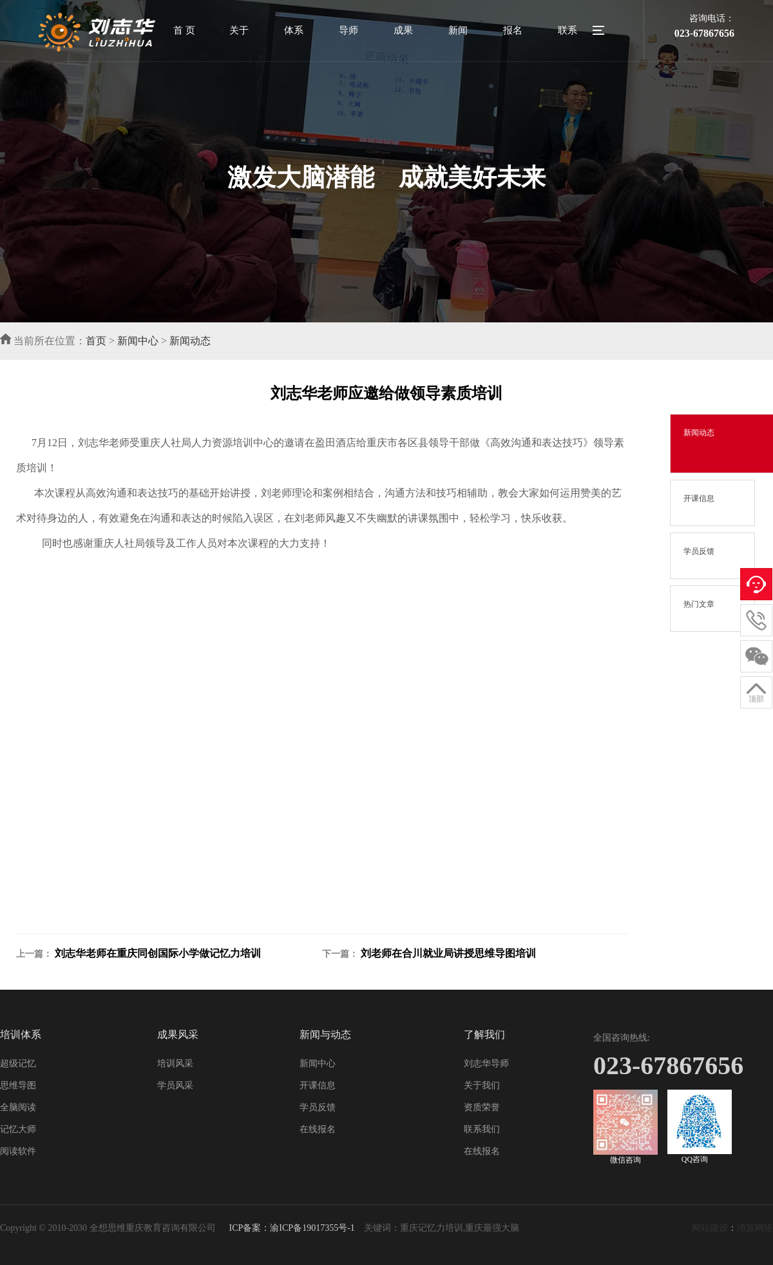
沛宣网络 (755, 1228)
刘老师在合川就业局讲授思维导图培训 (448, 953)
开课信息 (318, 1085)
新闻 (458, 30)
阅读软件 (18, 1151)
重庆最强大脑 (492, 1228)
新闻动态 (190, 340)
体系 (293, 30)
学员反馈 (318, 1107)
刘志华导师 (486, 1063)
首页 (96, 340)
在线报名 (318, 1129)
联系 (567, 30)
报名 (512, 30)
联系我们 (482, 1129)
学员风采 (175, 1085)
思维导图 (18, 1085)
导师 (348, 30)
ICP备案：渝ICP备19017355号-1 (291, 1228)
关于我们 (482, 1085)
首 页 (184, 30)
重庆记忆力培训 (431, 1228)
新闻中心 (137, 340)
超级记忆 (18, 1063)
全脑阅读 (18, 1107)
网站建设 (710, 1228)
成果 (403, 30)
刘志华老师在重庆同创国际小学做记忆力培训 (158, 953)
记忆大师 (18, 1129)
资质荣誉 (482, 1107)
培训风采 (175, 1063)
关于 (239, 30)
